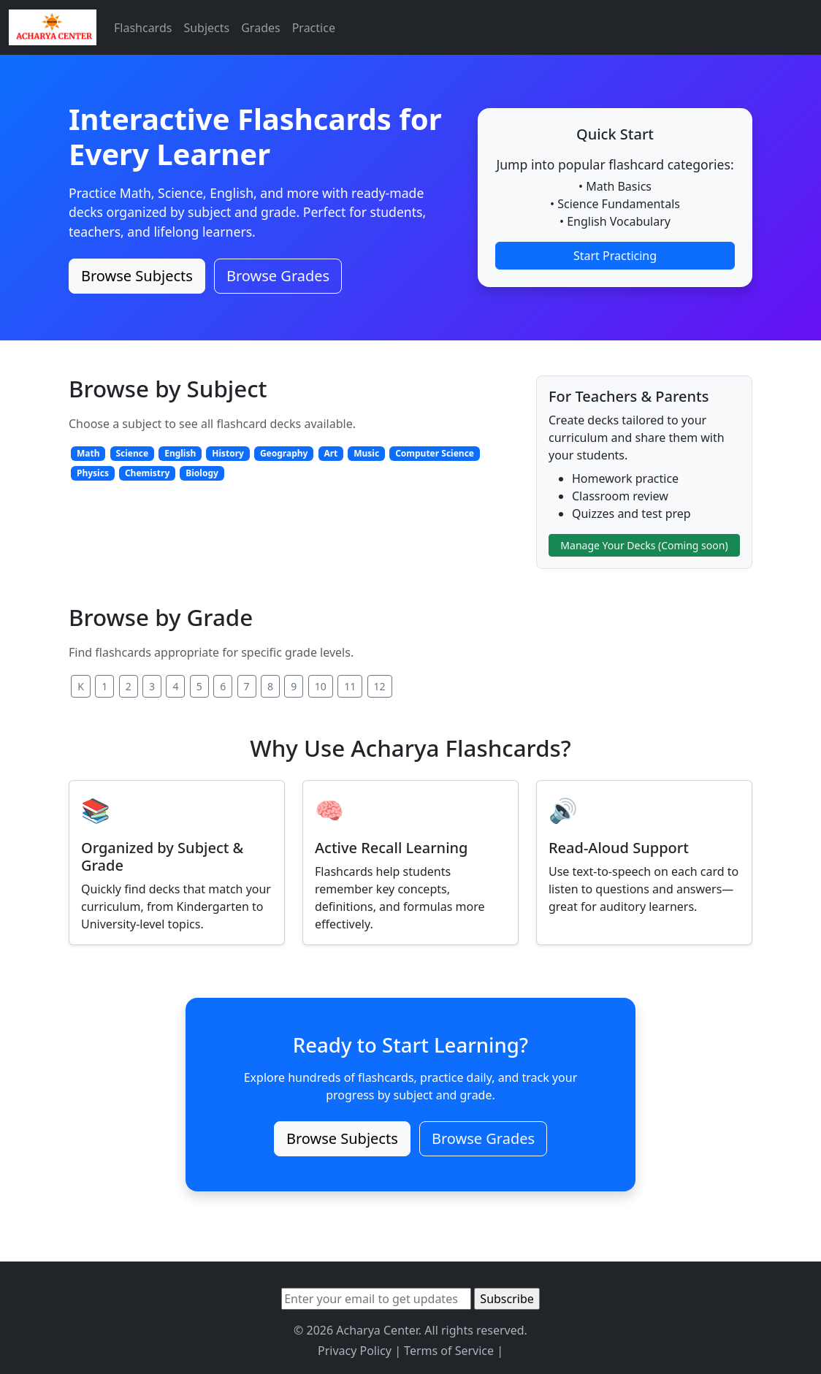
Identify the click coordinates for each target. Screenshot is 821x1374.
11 (350, 686)
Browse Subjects (137, 276)
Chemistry (147, 473)
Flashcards (143, 28)
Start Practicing (615, 256)
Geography (284, 453)
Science (131, 453)
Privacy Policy (355, 1351)
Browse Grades (277, 276)
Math (88, 453)
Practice (313, 28)
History (228, 453)
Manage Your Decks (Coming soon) (644, 545)
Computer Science (434, 453)
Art (330, 453)
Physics (93, 473)
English (180, 453)
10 (321, 686)
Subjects (206, 28)
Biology (202, 473)
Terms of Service (449, 1351)
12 (380, 686)
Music (366, 453)
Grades (260, 28)
